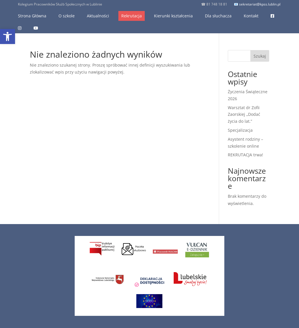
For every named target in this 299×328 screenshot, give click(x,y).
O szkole (66, 16)
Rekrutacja (131, 16)
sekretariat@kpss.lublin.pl (259, 4)
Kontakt (251, 16)
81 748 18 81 (216, 4)
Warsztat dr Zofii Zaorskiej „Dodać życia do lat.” (244, 114)
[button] (7, 36)
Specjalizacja (240, 130)
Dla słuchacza (218, 16)
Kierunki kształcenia (173, 16)
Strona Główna (32, 16)
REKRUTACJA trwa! (245, 154)
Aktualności (98, 16)
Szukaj (260, 56)
